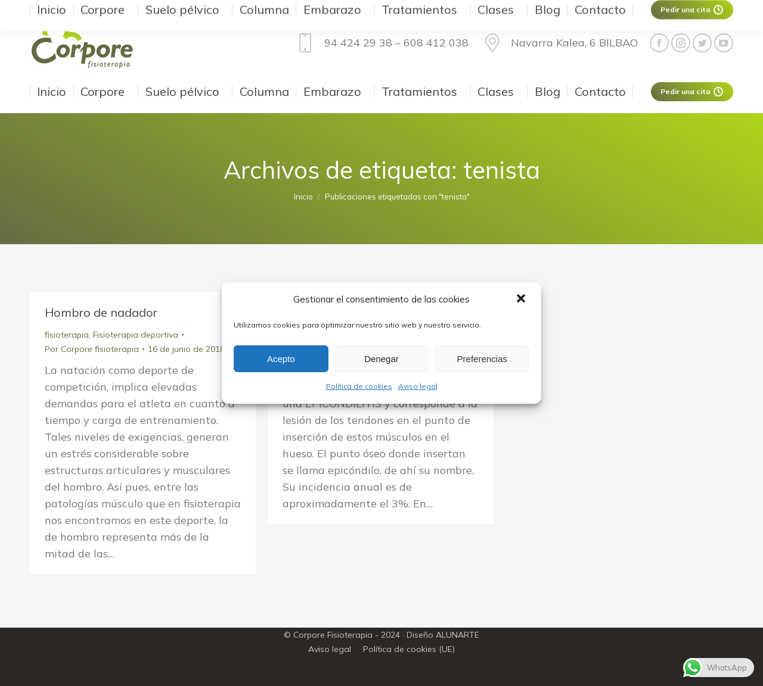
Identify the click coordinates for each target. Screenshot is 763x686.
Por (92, 349)
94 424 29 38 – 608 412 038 (380, 42)
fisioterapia (67, 334)
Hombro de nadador (101, 312)
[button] (522, 299)
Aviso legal (418, 386)
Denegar (381, 359)
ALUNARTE (457, 634)
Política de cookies (359, 386)
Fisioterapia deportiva (135, 334)
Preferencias (482, 359)
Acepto (281, 359)
